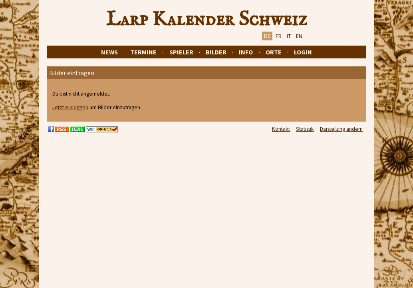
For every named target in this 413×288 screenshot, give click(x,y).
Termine (143, 52)
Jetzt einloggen (70, 107)
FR (279, 36)
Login (303, 52)
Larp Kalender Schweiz (206, 19)
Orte (274, 52)
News (109, 52)
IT (289, 36)
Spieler (181, 52)
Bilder (216, 52)
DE (267, 36)
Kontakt (281, 129)
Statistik (305, 129)
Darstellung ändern (341, 129)
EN (299, 36)
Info (246, 52)
